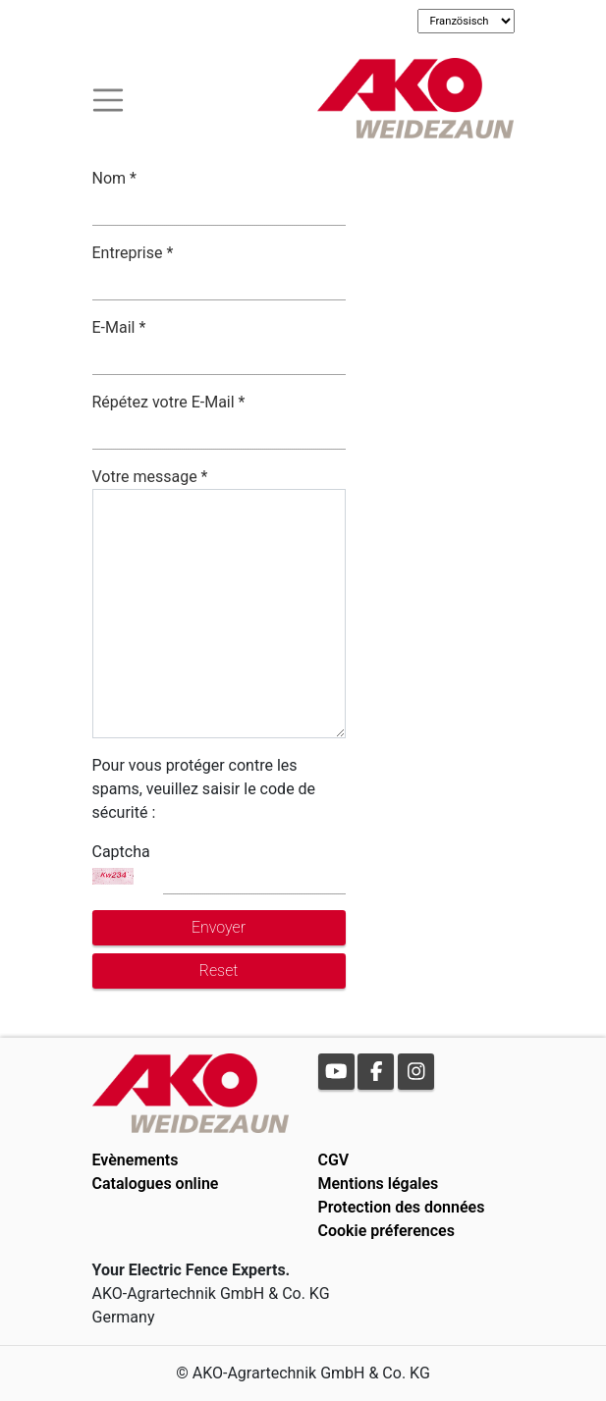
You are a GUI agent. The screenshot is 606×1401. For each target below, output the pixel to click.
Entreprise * (133, 252)
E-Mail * (119, 327)
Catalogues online (155, 1183)
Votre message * (150, 476)
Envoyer (219, 927)
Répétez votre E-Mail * (169, 402)
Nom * (114, 178)
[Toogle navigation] (108, 98)
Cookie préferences (386, 1230)
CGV (334, 1160)
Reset (219, 970)
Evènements (135, 1160)
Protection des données (401, 1207)
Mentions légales (378, 1183)
